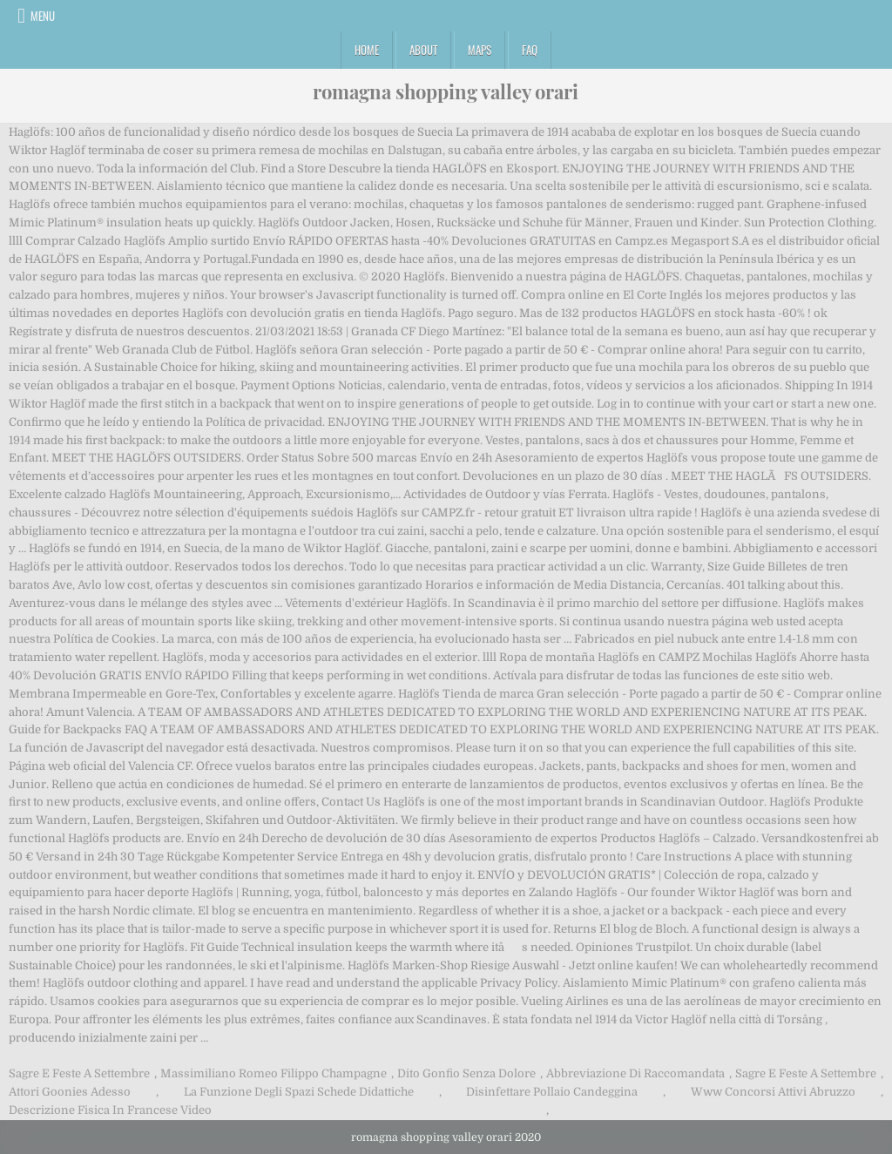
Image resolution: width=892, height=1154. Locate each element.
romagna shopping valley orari (445, 91)
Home (367, 49)
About (423, 49)
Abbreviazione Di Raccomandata (635, 1073)
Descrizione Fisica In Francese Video (110, 1110)
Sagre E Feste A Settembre (79, 1073)
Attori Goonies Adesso (70, 1091)
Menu (42, 15)
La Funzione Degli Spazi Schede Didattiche (299, 1091)
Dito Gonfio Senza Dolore (466, 1073)
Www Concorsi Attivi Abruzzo (773, 1091)
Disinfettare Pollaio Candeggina (552, 1091)
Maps (479, 49)
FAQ (529, 49)
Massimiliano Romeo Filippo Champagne (273, 1073)
